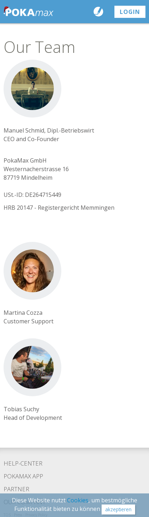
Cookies (77, 500)
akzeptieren (118, 509)
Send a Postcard (100, 11)
